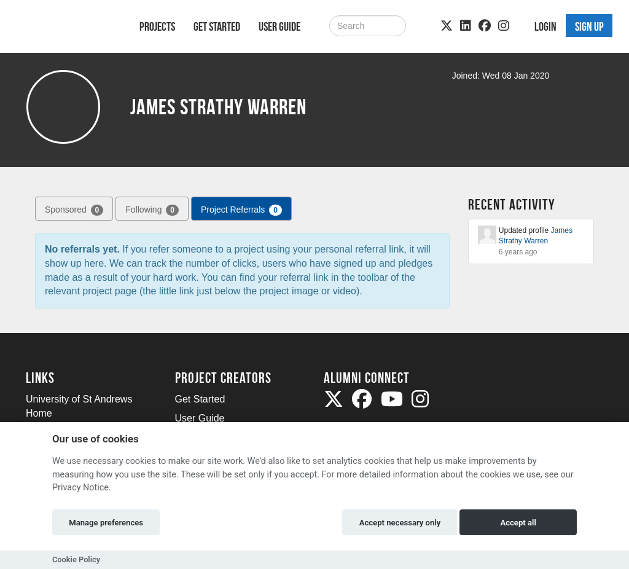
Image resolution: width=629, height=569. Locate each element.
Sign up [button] (589, 26)
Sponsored (74, 210)
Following (152, 210)
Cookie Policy (76, 559)
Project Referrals (241, 210)
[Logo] (67, 29)
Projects (157, 26)
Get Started (216, 26)
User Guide (279, 26)
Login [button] (545, 26)
